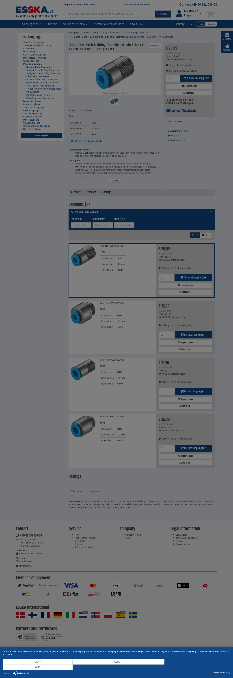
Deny (37, 667)
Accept (116, 667)
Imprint (216, 673)
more (196, 667)
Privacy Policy (225, 673)
